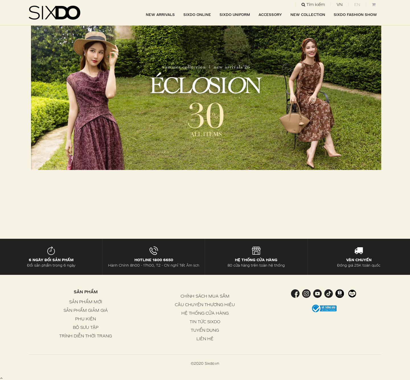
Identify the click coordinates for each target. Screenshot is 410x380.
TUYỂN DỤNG (205, 330)
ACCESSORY (270, 14)
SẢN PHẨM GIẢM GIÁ (85, 310)
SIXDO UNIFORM (235, 14)
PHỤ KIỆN (85, 318)
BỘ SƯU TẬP (86, 327)
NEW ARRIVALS (160, 14)
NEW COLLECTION (307, 14)
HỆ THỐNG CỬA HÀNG (205, 313)
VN (340, 4)
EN (357, 4)
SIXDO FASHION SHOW (355, 14)
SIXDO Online (197, 14)
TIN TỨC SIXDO (205, 321)
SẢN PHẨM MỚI (85, 301)
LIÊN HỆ (205, 338)
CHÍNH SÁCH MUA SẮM (205, 296)
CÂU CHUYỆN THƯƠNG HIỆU (205, 304)
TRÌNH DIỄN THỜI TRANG (85, 335)
